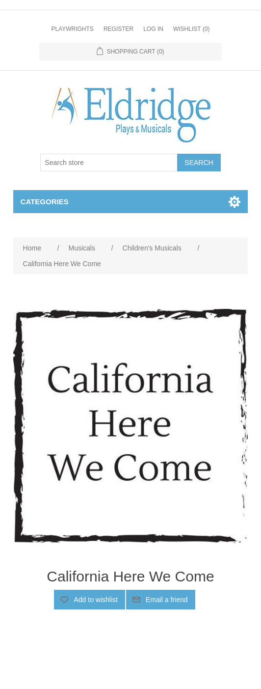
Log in (153, 29)
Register (118, 29)
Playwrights (72, 29)
